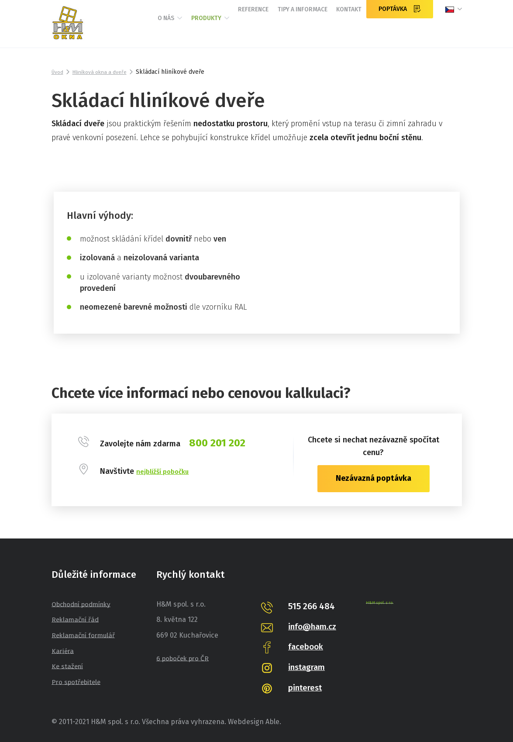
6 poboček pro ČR (184, 658)
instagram (308, 667)
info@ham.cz (314, 626)
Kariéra (63, 650)
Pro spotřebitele (78, 682)
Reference (223, 29)
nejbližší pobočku (167, 471)
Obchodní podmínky (85, 604)
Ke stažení (68, 666)
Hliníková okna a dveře (106, 72)
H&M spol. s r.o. (381, 602)
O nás (117, 30)
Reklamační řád (77, 619)
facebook (307, 646)
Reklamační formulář (85, 635)
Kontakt (343, 29)
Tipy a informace (284, 29)
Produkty (169, 30)
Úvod (58, 72)
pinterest (306, 687)
